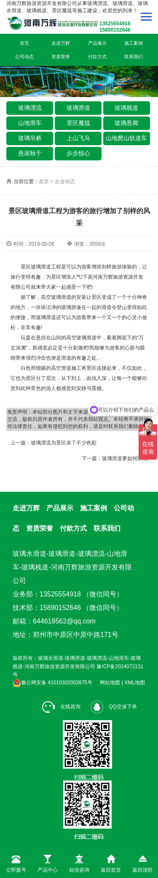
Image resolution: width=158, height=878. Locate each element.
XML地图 (134, 683)
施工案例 (133, 43)
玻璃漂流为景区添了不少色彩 (63, 443)
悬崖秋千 (30, 153)
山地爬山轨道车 (126, 138)
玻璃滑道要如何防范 (124, 458)
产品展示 (97, 43)
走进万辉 (60, 43)
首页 (24, 43)
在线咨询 (61, 707)
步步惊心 (78, 153)
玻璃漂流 (30, 107)
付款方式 (97, 56)
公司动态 (24, 56)
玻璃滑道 (78, 107)
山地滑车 (30, 122)
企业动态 (65, 181)
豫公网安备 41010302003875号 (52, 683)
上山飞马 (78, 138)
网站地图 (110, 683)
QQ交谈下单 (114, 707)
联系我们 (133, 56)
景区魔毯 (78, 122)
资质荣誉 (60, 56)
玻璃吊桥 (30, 138)
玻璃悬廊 (126, 122)
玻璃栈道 (126, 107)
